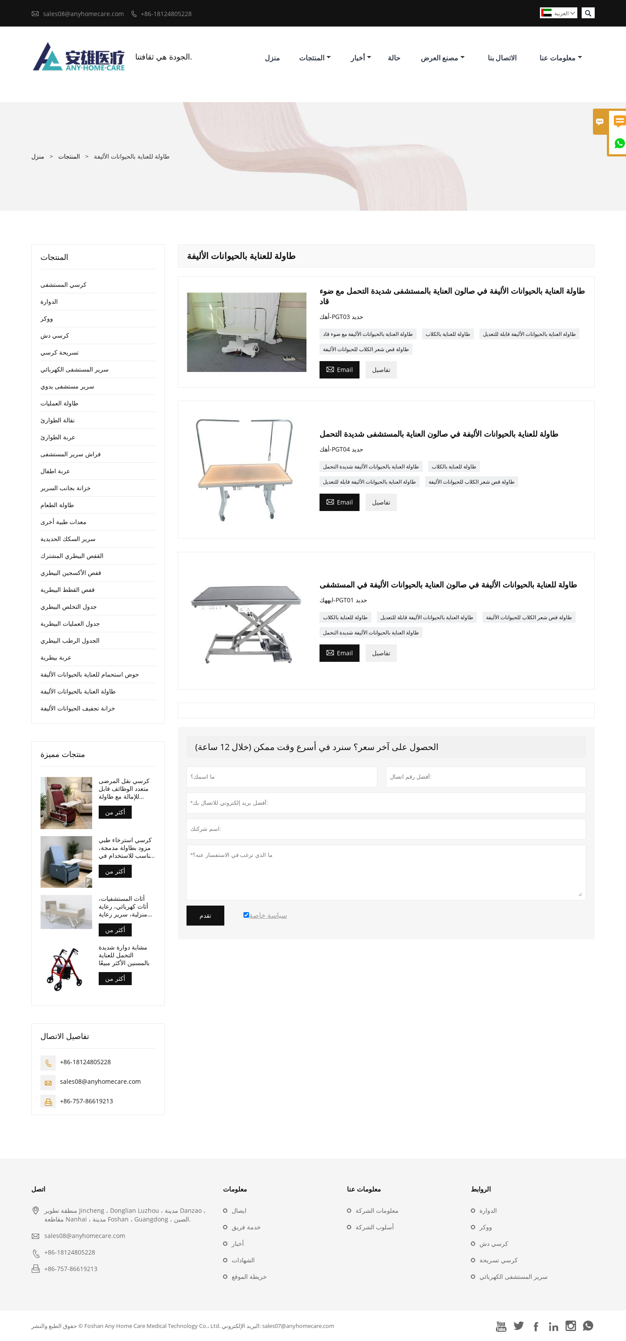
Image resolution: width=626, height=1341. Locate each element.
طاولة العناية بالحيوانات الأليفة (78, 691)
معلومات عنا (560, 58)
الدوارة (49, 301)
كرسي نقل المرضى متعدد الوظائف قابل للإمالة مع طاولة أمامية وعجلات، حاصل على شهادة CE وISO (127, 788)
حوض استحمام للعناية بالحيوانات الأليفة (89, 674)
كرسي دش (54, 335)
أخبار (361, 58)
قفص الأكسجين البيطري (70, 572)
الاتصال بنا (502, 58)
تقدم (205, 915)
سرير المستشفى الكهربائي (74, 369)
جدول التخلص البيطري (68, 606)
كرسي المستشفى (63, 284)
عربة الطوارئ (57, 437)
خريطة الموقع (249, 1276)
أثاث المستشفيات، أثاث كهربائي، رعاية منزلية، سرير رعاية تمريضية (123, 906)
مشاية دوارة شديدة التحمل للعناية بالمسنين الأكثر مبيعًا (124, 955)
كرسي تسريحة (498, 1260)
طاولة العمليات (59, 403)
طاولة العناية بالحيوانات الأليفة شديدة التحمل (371, 466)
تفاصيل (381, 369)
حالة (394, 58)
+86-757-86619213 (86, 1101)
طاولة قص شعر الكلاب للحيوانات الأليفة (366, 349)
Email (339, 369)
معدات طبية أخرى (63, 522)
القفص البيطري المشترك (71, 555)
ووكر (46, 318)
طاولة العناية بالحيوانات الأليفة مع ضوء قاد (368, 334)
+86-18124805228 (166, 14)
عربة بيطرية (55, 657)
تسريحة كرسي (59, 352)
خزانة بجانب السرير (65, 488)
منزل (272, 58)
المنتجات (315, 58)
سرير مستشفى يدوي (67, 386)
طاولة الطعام (57, 505)
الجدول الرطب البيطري (70, 640)
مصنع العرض (443, 58)
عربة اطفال (55, 471)
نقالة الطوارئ (57, 420)
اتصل (38, 1189)
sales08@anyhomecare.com (83, 14)
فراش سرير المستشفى (70, 454)
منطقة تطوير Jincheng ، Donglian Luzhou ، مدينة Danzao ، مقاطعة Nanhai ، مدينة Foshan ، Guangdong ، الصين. (125, 1214)
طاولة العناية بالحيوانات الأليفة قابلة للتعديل (529, 334)
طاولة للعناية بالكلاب (448, 334)
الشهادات (243, 1260)
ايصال (239, 1210)
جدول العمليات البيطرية (70, 623)
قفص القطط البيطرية (67, 589)
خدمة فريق (246, 1227)
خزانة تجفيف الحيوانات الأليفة (77, 708)
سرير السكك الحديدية (68, 538)
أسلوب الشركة (375, 1227)
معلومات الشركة (377, 1210)
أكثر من (115, 812)
